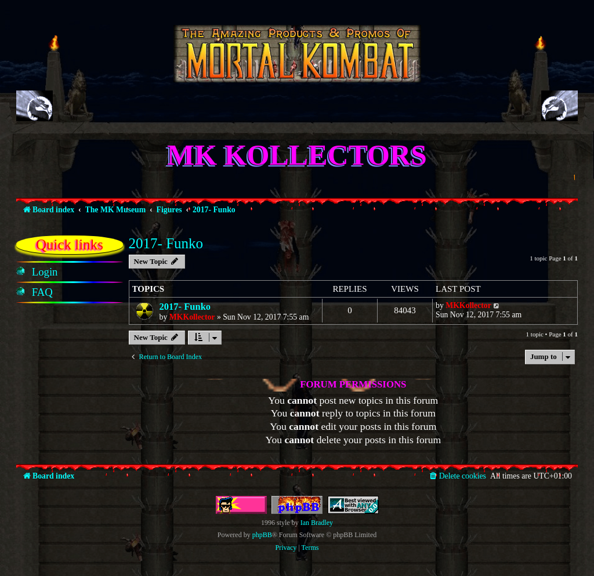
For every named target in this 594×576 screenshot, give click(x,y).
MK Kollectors (297, 155)
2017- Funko (166, 243)
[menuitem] (45, 272)
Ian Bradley (316, 523)
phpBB (262, 535)
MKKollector (192, 317)
